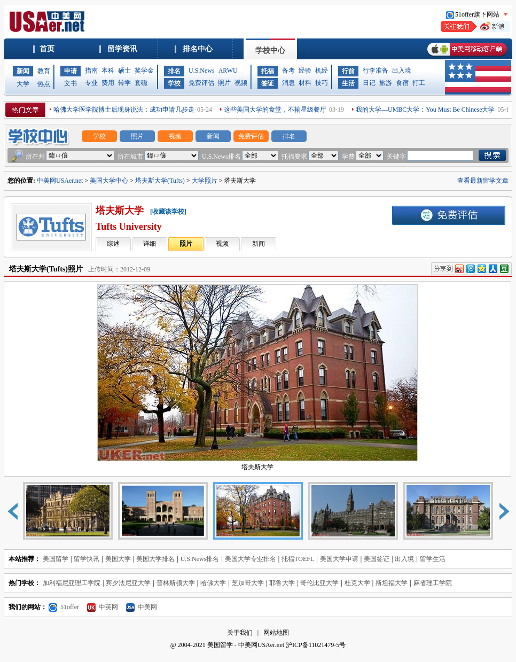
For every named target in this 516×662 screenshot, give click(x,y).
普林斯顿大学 (176, 583)
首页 (47, 49)
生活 (348, 83)
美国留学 (55, 559)
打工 (418, 83)
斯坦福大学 (392, 583)
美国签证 (376, 559)
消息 (288, 83)
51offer (64, 607)
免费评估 (201, 83)
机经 (321, 70)
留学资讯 (122, 49)
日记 (369, 83)
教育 (43, 71)
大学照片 (204, 180)
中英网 (102, 607)
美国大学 (118, 559)
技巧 (321, 83)
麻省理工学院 (432, 583)
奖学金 (144, 70)
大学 (23, 84)
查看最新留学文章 (483, 180)
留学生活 (432, 559)
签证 (267, 83)
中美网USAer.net (60, 180)
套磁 (141, 83)
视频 (240, 83)
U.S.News (202, 70)
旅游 (385, 83)
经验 (305, 70)
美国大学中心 (109, 180)
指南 (91, 70)
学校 (174, 83)
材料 (305, 83)
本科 (107, 70)
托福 (267, 71)
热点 (43, 84)
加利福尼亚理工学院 (71, 583)
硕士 (124, 70)
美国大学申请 (339, 559)
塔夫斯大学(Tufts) (160, 180)
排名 (174, 71)
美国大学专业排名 (250, 559)
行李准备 (375, 70)
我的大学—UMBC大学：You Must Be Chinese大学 (425, 109)
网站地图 (276, 632)
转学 (124, 83)
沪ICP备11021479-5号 (316, 645)
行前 (348, 71)
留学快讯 (86, 559)
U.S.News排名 (200, 559)
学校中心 (270, 50)
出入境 (401, 70)
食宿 (402, 83)
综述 (113, 243)
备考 (288, 70)
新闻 (23, 71)
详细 (149, 243)
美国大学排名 (155, 559)
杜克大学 (357, 583)
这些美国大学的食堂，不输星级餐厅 (275, 109)
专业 (91, 83)
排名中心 (198, 49)
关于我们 (240, 632)
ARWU (228, 70)
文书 (70, 83)
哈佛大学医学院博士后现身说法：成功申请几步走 (123, 109)
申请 (70, 71)
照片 (224, 83)
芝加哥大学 (248, 583)
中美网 (141, 607)
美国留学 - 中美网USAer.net (245, 645)
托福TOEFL (298, 559)
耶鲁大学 (282, 583)
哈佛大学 (213, 583)
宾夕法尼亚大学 (128, 583)
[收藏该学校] (168, 211)
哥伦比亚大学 (319, 583)
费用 (107, 83)
